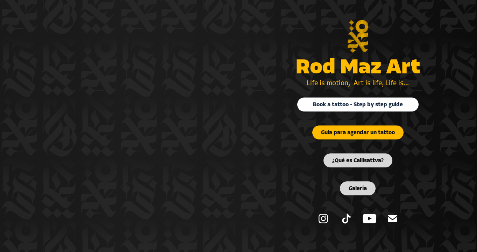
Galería (358, 188)
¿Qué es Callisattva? (358, 160)
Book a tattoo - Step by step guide (358, 104)
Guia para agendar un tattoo (358, 132)
